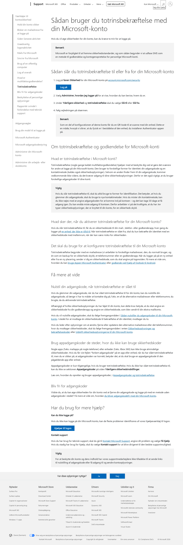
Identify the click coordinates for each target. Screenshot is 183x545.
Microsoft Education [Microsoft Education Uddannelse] (73, 491)
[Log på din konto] (170, 4)
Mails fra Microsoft (27, 52)
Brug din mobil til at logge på (30, 130)
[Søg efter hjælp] (163, 3)
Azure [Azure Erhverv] (94, 501)
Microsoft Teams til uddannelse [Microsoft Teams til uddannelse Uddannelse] (77, 501)
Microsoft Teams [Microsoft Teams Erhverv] (97, 520)
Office (63, 4)
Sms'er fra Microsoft (27, 58)
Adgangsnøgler (23, 123)
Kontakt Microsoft (45, 539)
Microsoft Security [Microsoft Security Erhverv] (98, 496)
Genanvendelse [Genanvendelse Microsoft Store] (44, 515)
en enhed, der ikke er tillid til (75, 231)
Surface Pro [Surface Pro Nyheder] (13, 491)
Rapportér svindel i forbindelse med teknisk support (29, 110)
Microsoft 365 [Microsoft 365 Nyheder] (14, 510)
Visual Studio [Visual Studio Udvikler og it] (125, 527)
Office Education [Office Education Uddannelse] (71, 510)
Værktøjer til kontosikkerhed (23, 17)
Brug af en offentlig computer (27, 65)
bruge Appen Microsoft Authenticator (87, 262)
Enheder (87, 4)
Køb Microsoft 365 (116, 4)
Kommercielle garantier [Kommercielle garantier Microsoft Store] (46, 520)
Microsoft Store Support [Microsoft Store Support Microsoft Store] (47, 501)
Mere (99, 4)
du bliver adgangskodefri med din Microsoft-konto (130, 395)
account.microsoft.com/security (124, 80)
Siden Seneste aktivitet (28, 38)
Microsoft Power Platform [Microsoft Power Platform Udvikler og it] (130, 517)
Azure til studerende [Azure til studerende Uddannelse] (73, 527)
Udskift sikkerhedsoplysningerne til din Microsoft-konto (104, 331)
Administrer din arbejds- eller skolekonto (30, 164)
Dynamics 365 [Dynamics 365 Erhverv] (97, 505)
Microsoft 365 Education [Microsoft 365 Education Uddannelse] (74, 505)
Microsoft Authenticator (27, 137)
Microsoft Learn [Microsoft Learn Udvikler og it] (126, 496)
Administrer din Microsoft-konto (29, 153)
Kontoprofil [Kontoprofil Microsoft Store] (42, 491)
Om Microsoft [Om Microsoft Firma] (153, 496)
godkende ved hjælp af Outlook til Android (133, 262)
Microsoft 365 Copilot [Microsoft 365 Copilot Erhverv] (99, 515)
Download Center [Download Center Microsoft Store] (44, 496)
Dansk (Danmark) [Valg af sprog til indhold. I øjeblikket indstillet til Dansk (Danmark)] (20, 535)
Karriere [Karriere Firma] (151, 491)
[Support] (38, 4)
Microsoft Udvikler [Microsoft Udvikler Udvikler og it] (127, 491)
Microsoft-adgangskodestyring (31, 144)
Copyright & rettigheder (95, 539)
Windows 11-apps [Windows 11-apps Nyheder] (15, 520)
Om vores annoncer (127, 539)
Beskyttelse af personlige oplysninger (30, 99)
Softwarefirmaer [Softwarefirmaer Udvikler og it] (126, 522)
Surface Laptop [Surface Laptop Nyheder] (14, 496)
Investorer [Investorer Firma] (151, 512)
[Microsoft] (19, 4)
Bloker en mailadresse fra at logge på (30, 31)
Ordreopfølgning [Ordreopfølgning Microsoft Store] (44, 510)
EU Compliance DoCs (146, 539)
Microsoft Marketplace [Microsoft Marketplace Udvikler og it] (129, 512)
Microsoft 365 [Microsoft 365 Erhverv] (96, 510)
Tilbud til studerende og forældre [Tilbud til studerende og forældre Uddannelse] (77, 522)
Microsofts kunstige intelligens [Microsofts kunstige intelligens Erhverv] (103, 491)
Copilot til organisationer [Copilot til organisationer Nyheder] (18, 501)
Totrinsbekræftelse (26, 86)
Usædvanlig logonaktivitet (24, 45)
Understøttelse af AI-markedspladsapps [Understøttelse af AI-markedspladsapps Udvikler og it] (128, 502)
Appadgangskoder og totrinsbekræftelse (133, 375)
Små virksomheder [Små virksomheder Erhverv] (98, 524)
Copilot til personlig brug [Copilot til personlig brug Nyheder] (18, 505)
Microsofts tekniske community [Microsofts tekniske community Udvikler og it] (132, 508)
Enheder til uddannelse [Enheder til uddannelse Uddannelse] (74, 496)
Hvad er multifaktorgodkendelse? (30, 79)
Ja (99, 476)
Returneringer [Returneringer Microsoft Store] (43, 505)
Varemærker (112, 539)
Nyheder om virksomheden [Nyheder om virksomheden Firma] (157, 501)
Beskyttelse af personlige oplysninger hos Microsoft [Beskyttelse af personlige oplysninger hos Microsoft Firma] (157, 506)
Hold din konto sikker (28, 24)
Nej (117, 476)
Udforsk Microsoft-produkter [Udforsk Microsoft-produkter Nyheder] (19, 515)
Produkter (74, 4)
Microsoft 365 (52, 4)
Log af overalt (24, 72)
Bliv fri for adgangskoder (30, 91)
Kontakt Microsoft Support (116, 440)
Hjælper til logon (62, 428)
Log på (63, 87)
